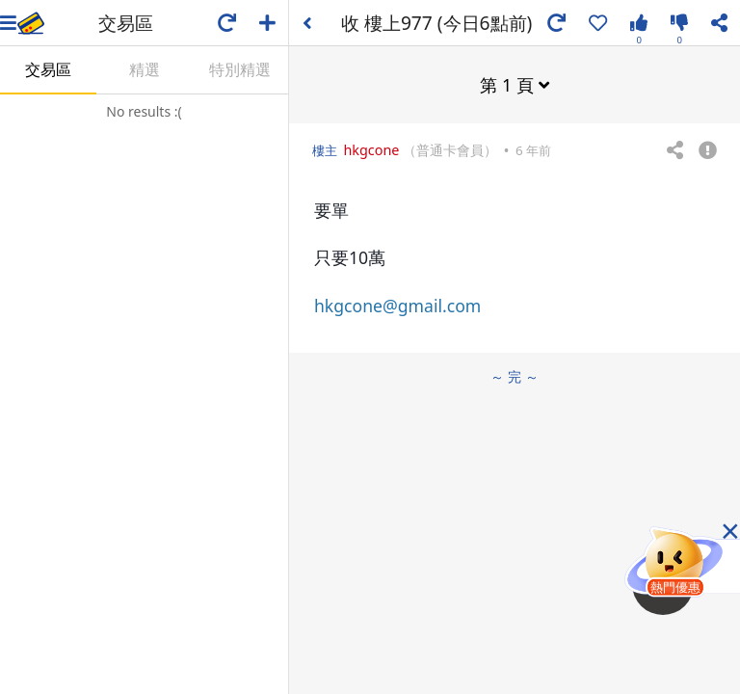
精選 (144, 69)
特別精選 (240, 69)
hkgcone (371, 150)
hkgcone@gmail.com (397, 305)
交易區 (48, 69)
